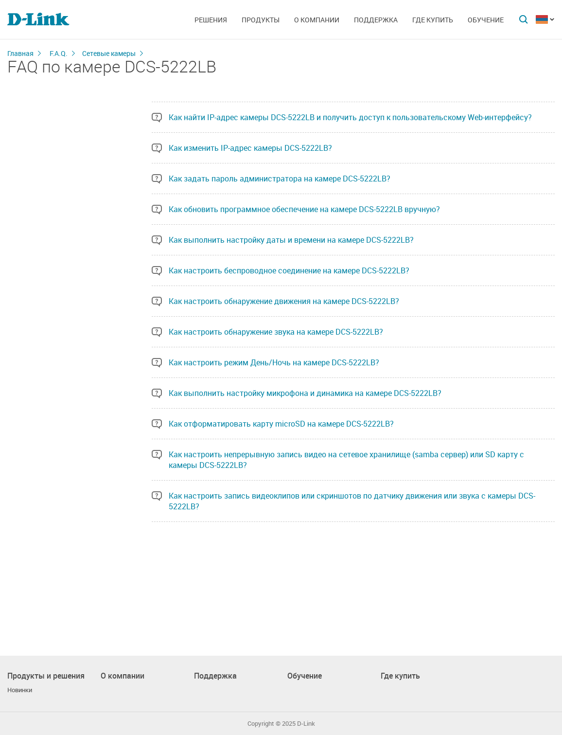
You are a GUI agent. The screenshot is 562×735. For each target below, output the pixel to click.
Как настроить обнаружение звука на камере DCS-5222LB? (276, 331)
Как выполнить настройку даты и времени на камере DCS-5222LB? (291, 239)
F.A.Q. (59, 53)
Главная (20, 53)
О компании (316, 19)
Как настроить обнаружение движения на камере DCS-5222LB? (284, 301)
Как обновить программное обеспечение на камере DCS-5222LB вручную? (304, 209)
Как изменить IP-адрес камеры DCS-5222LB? (250, 148)
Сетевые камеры (109, 53)
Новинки (19, 690)
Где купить (432, 19)
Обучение (486, 19)
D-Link (306, 723)
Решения (210, 19)
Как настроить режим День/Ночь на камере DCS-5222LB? (274, 362)
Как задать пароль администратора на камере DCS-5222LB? (279, 178)
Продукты (261, 19)
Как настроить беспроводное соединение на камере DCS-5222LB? (289, 270)
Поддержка (376, 19)
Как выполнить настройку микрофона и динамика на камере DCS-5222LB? (305, 393)
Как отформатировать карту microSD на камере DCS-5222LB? (281, 423)
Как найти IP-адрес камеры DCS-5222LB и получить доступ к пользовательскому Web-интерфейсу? (350, 117)
